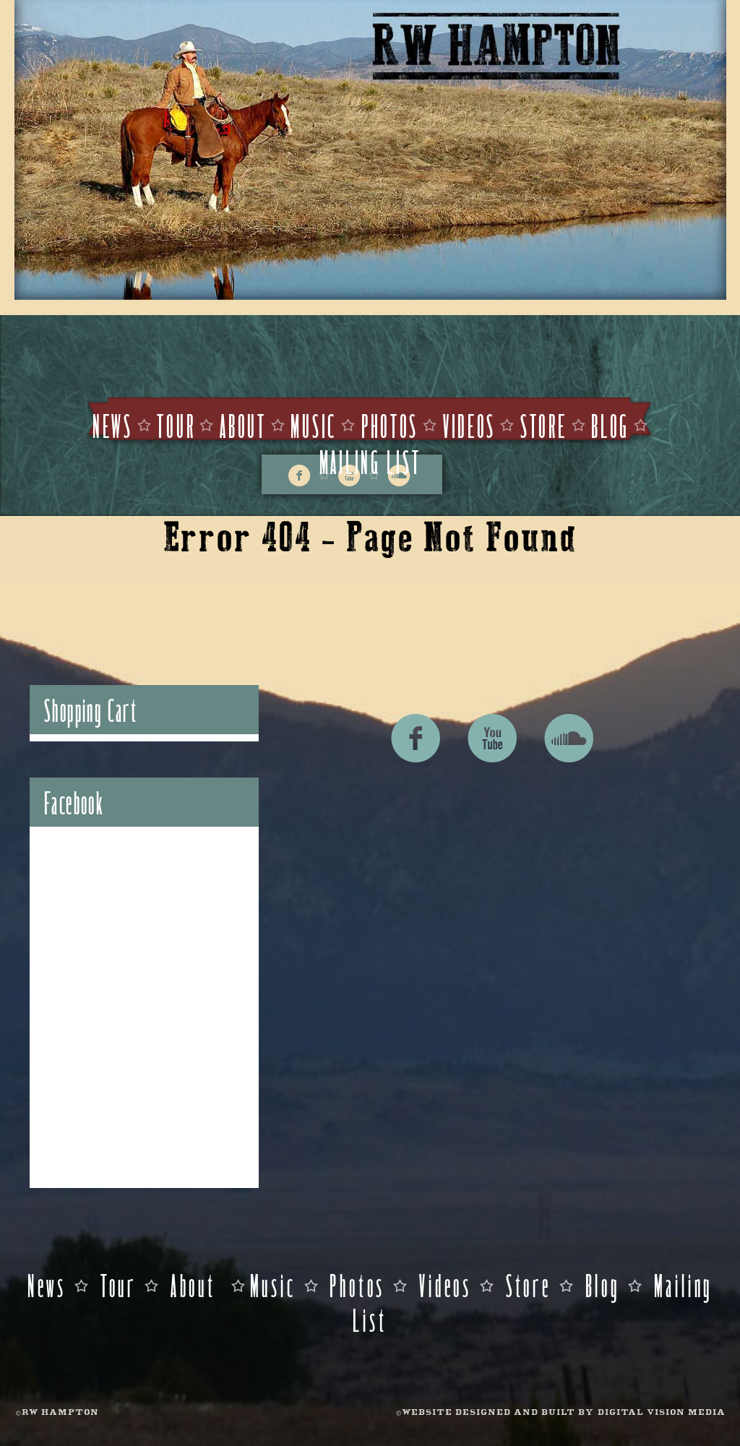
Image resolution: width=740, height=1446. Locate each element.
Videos (469, 424)
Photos (389, 424)
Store (543, 424)
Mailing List (370, 460)
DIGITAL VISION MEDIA (662, 1413)
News (112, 424)
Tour (176, 424)
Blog (610, 424)
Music (314, 424)
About (243, 424)
